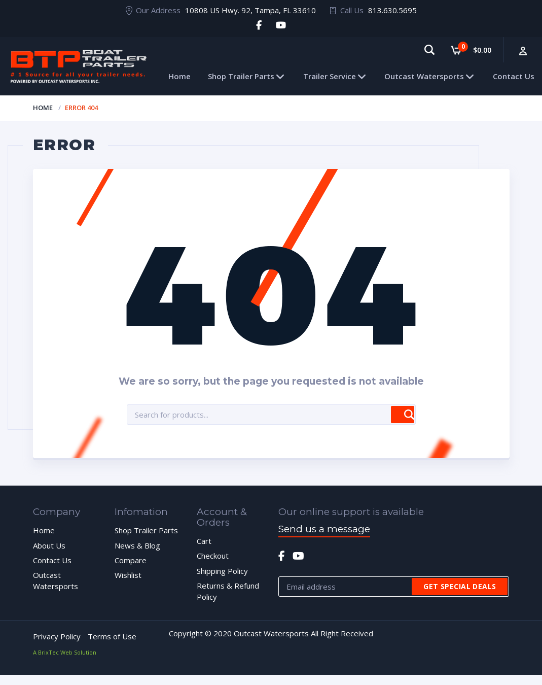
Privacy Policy (57, 636)
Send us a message (324, 529)
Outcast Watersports (424, 76)
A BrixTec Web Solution (64, 652)
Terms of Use (112, 636)
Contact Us (513, 76)
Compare (131, 560)
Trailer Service (329, 76)
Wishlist (128, 575)
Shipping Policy (222, 571)
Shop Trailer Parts (241, 76)
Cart (204, 541)
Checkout (213, 556)
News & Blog (137, 545)
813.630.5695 (392, 10)
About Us (49, 545)
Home (179, 76)
